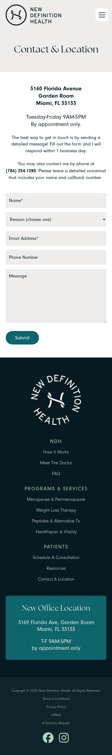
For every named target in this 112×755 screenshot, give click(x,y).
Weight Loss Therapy (56, 510)
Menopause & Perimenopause (56, 499)
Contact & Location (56, 579)
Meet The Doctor (56, 462)
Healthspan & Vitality (56, 531)
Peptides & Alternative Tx (56, 521)
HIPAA (56, 715)
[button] (100, 14)
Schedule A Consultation (56, 557)
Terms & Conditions (56, 699)
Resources (56, 568)
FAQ (56, 473)
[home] (33, 15)
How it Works (56, 452)
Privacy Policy (56, 707)
